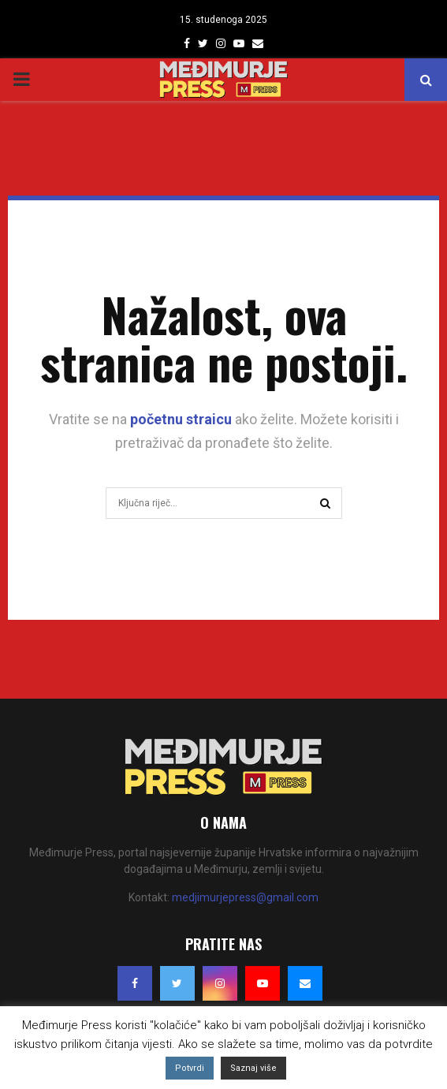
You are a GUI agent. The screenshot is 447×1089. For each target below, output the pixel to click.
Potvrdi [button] (189, 1068)
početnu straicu (181, 419)
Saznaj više (253, 1068)
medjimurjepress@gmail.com (245, 897)
